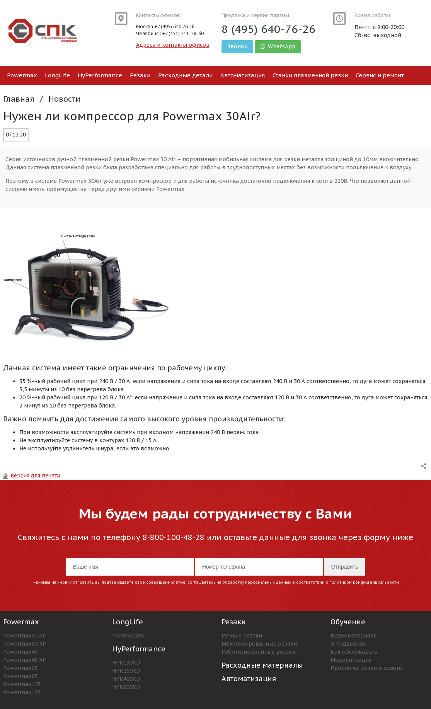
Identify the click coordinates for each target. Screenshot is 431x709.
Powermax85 (20, 676)
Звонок (237, 46)
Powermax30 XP (24, 643)
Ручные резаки (241, 635)
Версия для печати (31, 475)
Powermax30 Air (24, 635)
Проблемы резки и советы (366, 668)
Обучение (347, 621)
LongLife (57, 75)
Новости (64, 99)
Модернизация (350, 659)
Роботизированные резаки (258, 651)
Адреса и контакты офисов (173, 44)
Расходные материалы (262, 665)
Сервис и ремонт (380, 75)
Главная (18, 99)
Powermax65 (20, 668)
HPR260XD (126, 670)
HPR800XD (126, 686)
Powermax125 (22, 692)
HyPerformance (100, 75)
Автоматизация (242, 75)
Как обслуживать (353, 651)
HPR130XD (126, 662)
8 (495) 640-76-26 (268, 29)
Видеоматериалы (354, 635)
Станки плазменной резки (310, 75)
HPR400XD (126, 678)
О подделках (347, 643)
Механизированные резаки (259, 643)
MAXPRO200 (128, 635)
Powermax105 (22, 684)
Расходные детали (185, 75)
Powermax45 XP (24, 659)
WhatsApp (278, 46)
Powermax (22, 75)
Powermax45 (20, 651)
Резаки (140, 75)
